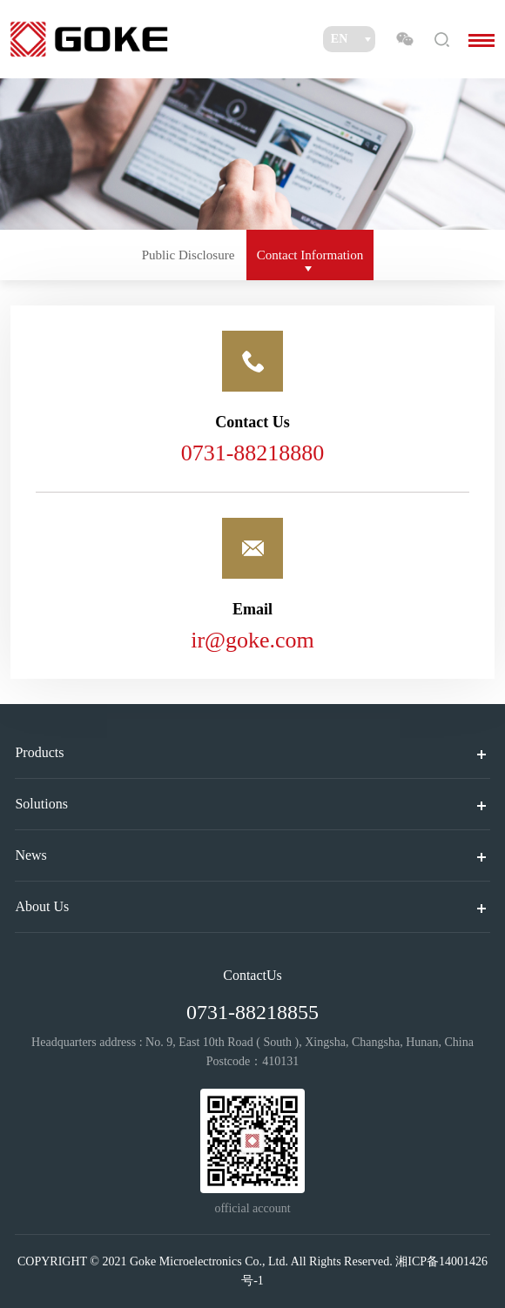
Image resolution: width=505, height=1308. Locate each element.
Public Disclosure (188, 255)
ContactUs (252, 975)
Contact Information (310, 255)
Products (39, 752)
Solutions (41, 803)
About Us (42, 906)
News (30, 855)
